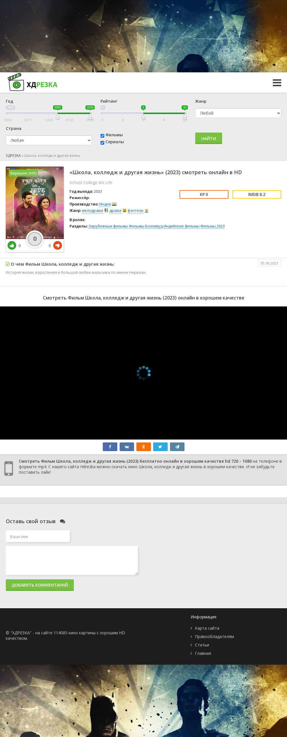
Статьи (202, 645)
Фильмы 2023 (212, 226)
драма (115, 210)
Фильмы (114, 134)
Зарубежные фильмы (108, 226)
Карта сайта (207, 628)
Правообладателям (214, 636)
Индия (105, 204)
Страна (13, 128)
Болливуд (154, 226)
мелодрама (92, 210)
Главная (203, 653)
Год (9, 101)
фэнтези (135, 210)
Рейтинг (108, 101)
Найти (208, 138)
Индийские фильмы (182, 226)
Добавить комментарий (40, 585)
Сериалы (114, 141)
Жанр (200, 101)
